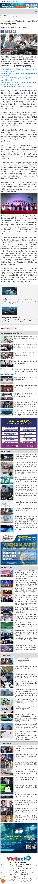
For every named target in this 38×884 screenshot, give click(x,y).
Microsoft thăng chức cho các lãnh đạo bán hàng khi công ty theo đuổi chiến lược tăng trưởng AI (26, 810)
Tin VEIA (3, 16)
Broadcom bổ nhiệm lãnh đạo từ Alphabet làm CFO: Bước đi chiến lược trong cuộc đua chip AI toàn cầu (26, 772)
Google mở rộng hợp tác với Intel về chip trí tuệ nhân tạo (26, 667)
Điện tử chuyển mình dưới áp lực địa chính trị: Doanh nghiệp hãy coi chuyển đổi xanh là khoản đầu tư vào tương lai (26, 633)
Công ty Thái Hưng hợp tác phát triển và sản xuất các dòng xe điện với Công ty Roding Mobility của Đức (25, 412)
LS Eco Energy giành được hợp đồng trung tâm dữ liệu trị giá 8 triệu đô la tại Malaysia (26, 701)
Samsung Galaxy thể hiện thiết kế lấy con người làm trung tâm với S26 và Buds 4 (26, 472)
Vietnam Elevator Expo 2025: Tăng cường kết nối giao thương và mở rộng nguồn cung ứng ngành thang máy (26, 617)
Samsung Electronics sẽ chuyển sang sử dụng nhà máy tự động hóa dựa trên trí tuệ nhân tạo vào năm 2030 (26, 726)
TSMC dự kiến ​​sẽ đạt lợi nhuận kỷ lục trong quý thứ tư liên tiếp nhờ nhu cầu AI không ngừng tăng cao (26, 464)
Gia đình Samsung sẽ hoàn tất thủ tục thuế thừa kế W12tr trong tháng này (26, 764)
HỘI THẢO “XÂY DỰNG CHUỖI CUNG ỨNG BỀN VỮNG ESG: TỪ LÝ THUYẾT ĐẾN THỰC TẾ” (26, 624)
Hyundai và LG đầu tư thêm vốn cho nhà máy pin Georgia (25, 354)
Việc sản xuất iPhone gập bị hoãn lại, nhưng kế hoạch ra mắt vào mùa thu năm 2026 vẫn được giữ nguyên (26, 479)
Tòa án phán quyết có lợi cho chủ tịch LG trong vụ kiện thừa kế (26, 778)
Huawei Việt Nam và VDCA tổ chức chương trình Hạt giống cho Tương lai (25, 372)
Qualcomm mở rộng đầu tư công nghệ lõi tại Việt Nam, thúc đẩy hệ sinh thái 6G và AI (26, 527)
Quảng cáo (19, 1)
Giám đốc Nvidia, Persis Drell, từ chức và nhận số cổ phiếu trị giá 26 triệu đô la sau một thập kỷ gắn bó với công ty (26, 818)
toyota (8, 328)
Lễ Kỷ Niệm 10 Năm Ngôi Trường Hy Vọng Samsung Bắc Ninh (25, 395)
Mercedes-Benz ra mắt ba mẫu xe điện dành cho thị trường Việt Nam (25, 346)
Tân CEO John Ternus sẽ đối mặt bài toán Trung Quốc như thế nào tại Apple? (26, 748)
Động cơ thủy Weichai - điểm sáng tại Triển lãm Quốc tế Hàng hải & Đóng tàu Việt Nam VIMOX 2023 (25, 404)
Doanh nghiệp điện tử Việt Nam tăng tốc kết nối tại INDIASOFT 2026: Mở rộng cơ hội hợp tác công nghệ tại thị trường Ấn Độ (26, 583)
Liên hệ (3, 1)
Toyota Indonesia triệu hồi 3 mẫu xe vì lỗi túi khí (17, 86)
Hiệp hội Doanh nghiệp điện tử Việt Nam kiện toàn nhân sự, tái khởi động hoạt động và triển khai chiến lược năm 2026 (26, 609)
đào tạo (14, 328)
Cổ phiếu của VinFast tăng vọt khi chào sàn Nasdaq (25, 362)
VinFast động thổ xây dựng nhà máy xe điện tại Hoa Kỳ (25, 379)
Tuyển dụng (10, 1)
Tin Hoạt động (6, 568)
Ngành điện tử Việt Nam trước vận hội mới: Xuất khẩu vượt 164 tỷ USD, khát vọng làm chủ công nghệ (26, 590)
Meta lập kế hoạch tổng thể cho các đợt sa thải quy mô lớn (26, 708)
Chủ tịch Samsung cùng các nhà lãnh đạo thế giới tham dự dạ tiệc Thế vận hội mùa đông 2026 (26, 794)
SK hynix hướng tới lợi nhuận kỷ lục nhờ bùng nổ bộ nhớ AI (26, 509)
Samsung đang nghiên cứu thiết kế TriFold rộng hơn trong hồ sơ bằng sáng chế (26, 502)
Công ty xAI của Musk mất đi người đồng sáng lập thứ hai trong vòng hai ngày (26, 787)
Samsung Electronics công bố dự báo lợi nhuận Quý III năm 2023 (25, 338)
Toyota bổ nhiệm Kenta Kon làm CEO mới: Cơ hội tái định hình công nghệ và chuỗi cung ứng (26, 802)
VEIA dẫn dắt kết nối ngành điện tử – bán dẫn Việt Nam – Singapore (26, 639)
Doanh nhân (6, 743)
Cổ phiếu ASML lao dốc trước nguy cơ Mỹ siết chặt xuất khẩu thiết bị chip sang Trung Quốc (26, 676)
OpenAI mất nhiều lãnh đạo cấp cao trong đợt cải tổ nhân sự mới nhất (26, 755)
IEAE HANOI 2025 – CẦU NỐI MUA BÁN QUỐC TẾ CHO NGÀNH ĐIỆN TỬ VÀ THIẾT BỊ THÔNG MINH (26, 647)
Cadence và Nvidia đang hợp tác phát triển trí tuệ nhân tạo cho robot (26, 494)
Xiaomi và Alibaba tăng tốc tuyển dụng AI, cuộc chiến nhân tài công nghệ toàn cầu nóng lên (26, 683)
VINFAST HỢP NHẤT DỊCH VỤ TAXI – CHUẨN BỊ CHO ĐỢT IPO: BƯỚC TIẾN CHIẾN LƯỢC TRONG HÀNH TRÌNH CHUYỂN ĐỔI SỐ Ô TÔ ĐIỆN (26, 718)
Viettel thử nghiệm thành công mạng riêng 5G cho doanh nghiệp (25, 387)
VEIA (25, 1)
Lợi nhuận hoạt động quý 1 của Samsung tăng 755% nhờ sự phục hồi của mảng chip (26, 456)
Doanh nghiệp (6, 656)
